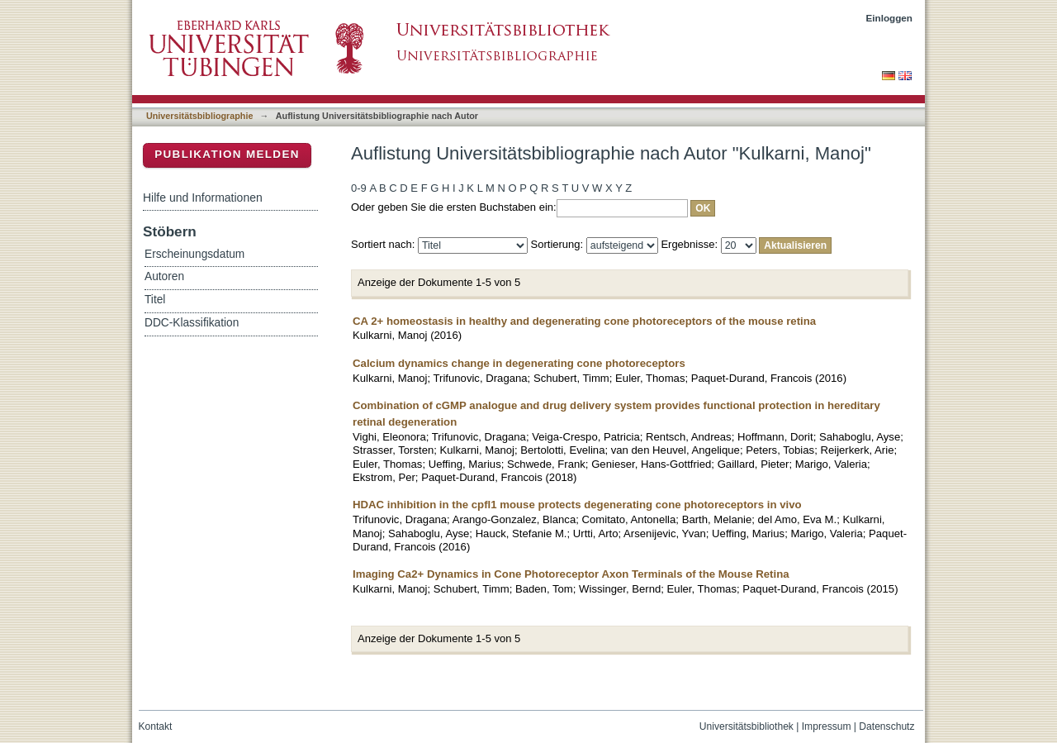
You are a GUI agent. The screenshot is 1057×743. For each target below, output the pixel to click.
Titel (155, 299)
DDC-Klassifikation (192, 323)
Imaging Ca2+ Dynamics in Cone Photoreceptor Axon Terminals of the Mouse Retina (571, 574)
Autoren (164, 276)
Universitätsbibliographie (199, 116)
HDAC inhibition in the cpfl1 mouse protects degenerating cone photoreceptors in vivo (577, 504)
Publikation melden (227, 154)
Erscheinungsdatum (194, 254)
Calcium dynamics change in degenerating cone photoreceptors (519, 363)
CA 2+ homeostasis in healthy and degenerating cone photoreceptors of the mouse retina (584, 321)
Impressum (826, 726)
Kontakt (156, 726)
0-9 (359, 188)
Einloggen (889, 17)
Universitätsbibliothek (746, 726)
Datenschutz (886, 726)
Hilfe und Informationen (203, 197)
